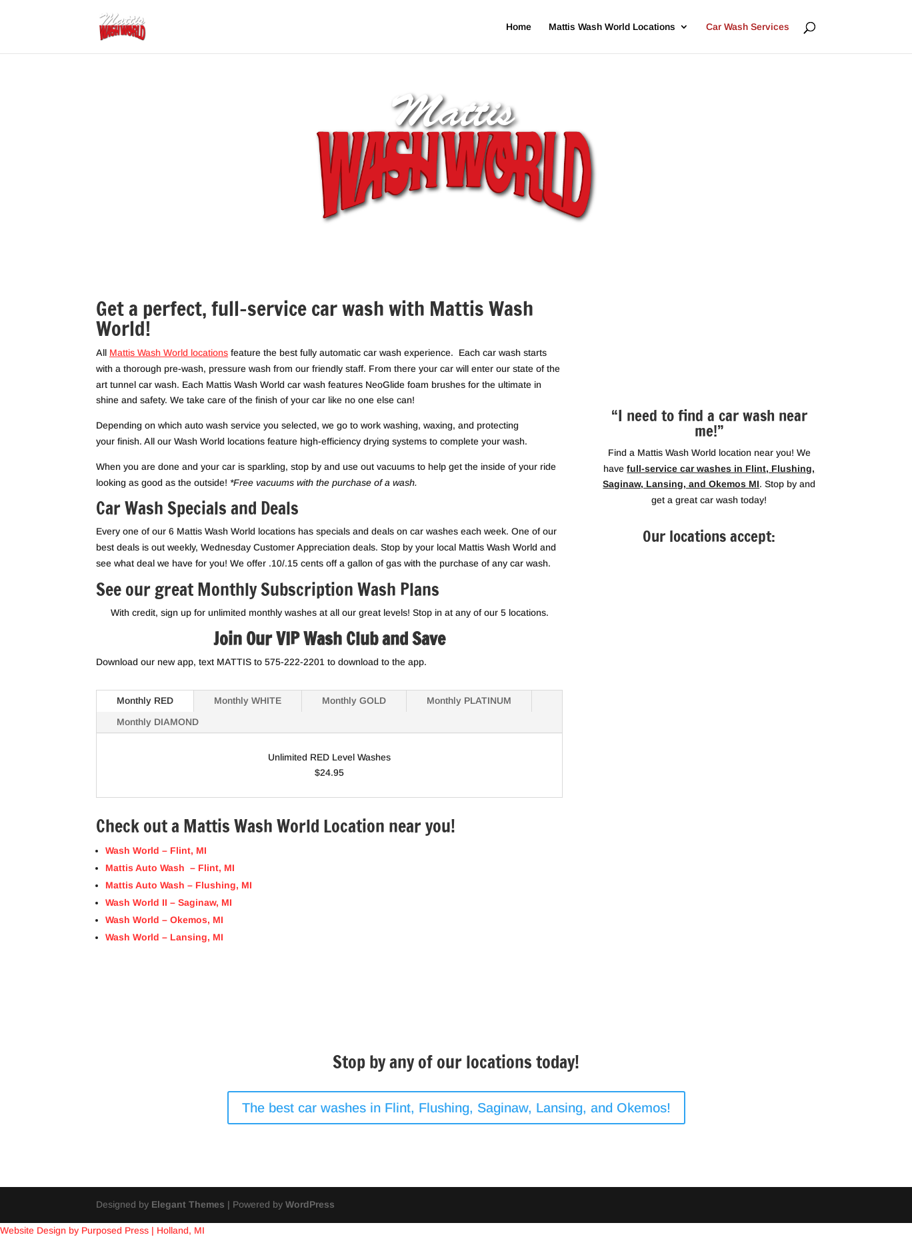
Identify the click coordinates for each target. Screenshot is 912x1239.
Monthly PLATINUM (469, 700)
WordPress (310, 1204)
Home (518, 27)
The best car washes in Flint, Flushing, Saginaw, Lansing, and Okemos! (456, 1107)
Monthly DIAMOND (158, 721)
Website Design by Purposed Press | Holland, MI (102, 1230)
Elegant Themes (188, 1204)
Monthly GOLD (354, 700)
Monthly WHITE (247, 700)
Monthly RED (145, 700)
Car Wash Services (747, 27)
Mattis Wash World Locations (612, 27)
